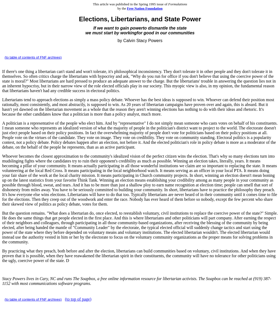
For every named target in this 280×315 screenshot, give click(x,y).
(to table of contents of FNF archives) (33, 57)
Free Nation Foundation (145, 8)
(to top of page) (78, 299)
